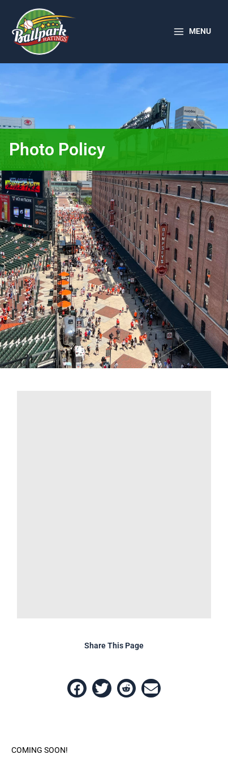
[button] (77, 688)
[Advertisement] (114, 504)
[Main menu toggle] (192, 32)
